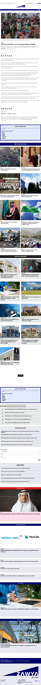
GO (39, 459)
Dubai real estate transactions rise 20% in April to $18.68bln (13, 471)
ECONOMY (23, 194)
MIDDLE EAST (4, 113)
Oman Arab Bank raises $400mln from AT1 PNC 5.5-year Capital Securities (30, 342)
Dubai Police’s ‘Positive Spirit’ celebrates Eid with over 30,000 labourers (10, 196)
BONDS (2, 273)
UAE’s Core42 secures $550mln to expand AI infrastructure (9, 320)
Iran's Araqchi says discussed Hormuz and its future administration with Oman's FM (30, 169)
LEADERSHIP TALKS (20, 488)
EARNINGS (23, 273)
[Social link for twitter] (35, 3)
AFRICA (3, 138)
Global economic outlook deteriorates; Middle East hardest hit (29, 196)
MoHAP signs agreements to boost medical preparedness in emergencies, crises (17, 441)
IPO (1, 512)
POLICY (22, 221)
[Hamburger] (39, 9)
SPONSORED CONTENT (20, 524)
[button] (1, 55)
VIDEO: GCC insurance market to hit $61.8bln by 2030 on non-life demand (10, 298)
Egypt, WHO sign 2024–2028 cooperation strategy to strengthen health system (16, 444)
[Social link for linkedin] (38, 3)
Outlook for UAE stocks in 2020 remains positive (14, 412)
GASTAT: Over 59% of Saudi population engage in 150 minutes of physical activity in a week (19, 438)
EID (1, 194)
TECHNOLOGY (3, 318)
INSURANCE (3, 295)
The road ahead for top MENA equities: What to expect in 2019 (17, 422)
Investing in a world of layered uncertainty (10, 568)
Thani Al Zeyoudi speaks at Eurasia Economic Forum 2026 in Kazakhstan (15, 468)
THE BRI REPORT (20, 619)
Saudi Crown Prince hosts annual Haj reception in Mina (9, 223)
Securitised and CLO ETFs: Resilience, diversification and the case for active (18, 575)
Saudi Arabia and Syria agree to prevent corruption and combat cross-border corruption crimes (30, 223)
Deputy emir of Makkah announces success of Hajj (8, 169)
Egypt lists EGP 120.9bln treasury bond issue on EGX (30, 320)
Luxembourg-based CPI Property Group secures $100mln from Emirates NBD (9, 342)
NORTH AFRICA (9, 113)
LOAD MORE (20, 375)
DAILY (3, 132)
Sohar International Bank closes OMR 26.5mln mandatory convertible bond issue (9, 276)
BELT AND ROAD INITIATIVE (5, 644)
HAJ (1, 167)
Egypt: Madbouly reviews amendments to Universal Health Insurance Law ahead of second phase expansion (20, 432)
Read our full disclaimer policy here (27, 119)
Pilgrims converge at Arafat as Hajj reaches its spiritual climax (29, 250)
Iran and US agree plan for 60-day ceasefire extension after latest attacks (9, 250)
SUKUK (2, 361)
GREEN (3, 135)
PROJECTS (4, 136)
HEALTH (14, 113)
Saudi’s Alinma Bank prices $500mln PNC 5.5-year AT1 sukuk (10, 363)
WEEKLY (3, 134)
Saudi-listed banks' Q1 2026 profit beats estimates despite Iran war (30, 275)
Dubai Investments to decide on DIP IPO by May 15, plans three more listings (20, 514)
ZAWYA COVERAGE (20, 256)
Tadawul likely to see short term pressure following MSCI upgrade (18, 419)
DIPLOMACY (23, 167)
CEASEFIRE (2, 248)
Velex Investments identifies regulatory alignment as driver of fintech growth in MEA (19, 561)
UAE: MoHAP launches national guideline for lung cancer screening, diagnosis (16, 434)
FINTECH (2, 560)
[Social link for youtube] (39, 3)
